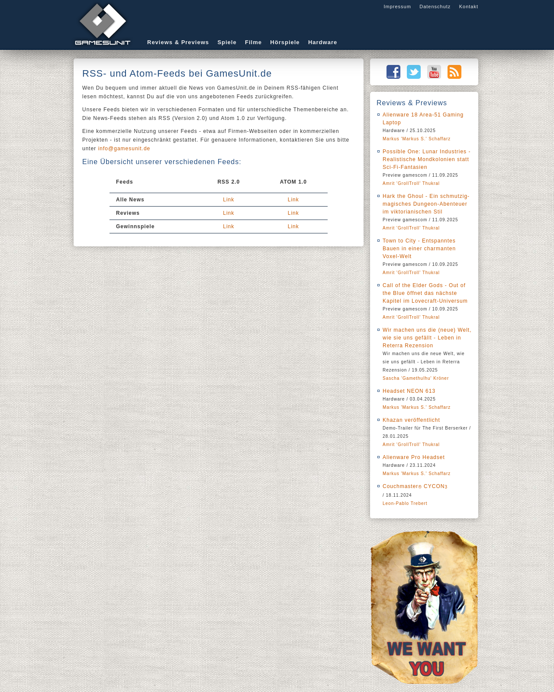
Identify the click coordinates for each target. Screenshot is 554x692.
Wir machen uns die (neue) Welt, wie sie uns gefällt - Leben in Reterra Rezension (427, 338)
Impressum (397, 6)
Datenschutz (435, 6)
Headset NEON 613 (409, 391)
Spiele (226, 42)
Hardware (322, 42)
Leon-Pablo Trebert (405, 503)
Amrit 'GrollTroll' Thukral (411, 183)
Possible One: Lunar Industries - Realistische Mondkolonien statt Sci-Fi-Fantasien (426, 159)
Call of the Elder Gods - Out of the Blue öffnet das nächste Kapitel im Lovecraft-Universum (425, 293)
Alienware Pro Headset (414, 457)
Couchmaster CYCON (415, 486)
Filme (253, 42)
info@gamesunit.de (124, 149)
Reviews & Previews (178, 42)
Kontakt (468, 6)
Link (228, 200)
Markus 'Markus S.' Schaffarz (417, 138)
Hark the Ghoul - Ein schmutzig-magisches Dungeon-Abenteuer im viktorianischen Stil (426, 204)
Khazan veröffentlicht (411, 420)
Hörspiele (285, 42)
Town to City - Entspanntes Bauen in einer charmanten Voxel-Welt (419, 248)
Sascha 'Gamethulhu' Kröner (416, 378)
